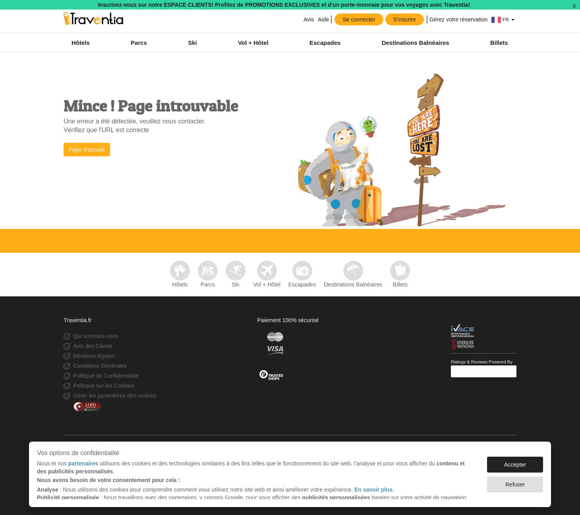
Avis (309, 19)
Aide (323, 19)
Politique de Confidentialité (106, 376)
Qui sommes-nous (95, 336)
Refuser (515, 484)
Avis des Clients (92, 346)
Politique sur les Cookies (103, 385)
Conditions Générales (100, 366)
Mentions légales (94, 356)
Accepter (515, 464)
